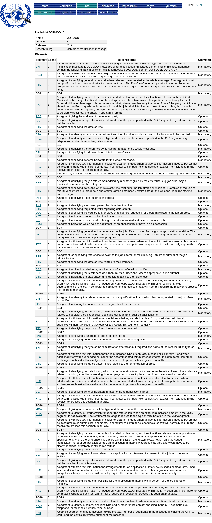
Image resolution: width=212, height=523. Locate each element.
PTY (38, 328)
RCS (38, 269)
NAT (38, 216)
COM (39, 139)
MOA (39, 409)
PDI (38, 220)
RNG (39, 414)
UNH (39, 66)
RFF (38, 148)
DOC (39, 223)
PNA (38, 104)
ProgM (199, 5)
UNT (38, 513)
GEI (38, 159)
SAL (38, 348)
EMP (39, 298)
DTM (39, 84)
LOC (38, 121)
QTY (38, 197)
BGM (39, 74)
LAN (38, 335)
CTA (38, 134)
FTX (38, 166)
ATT (38, 313)
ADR (38, 116)
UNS (38, 173)
